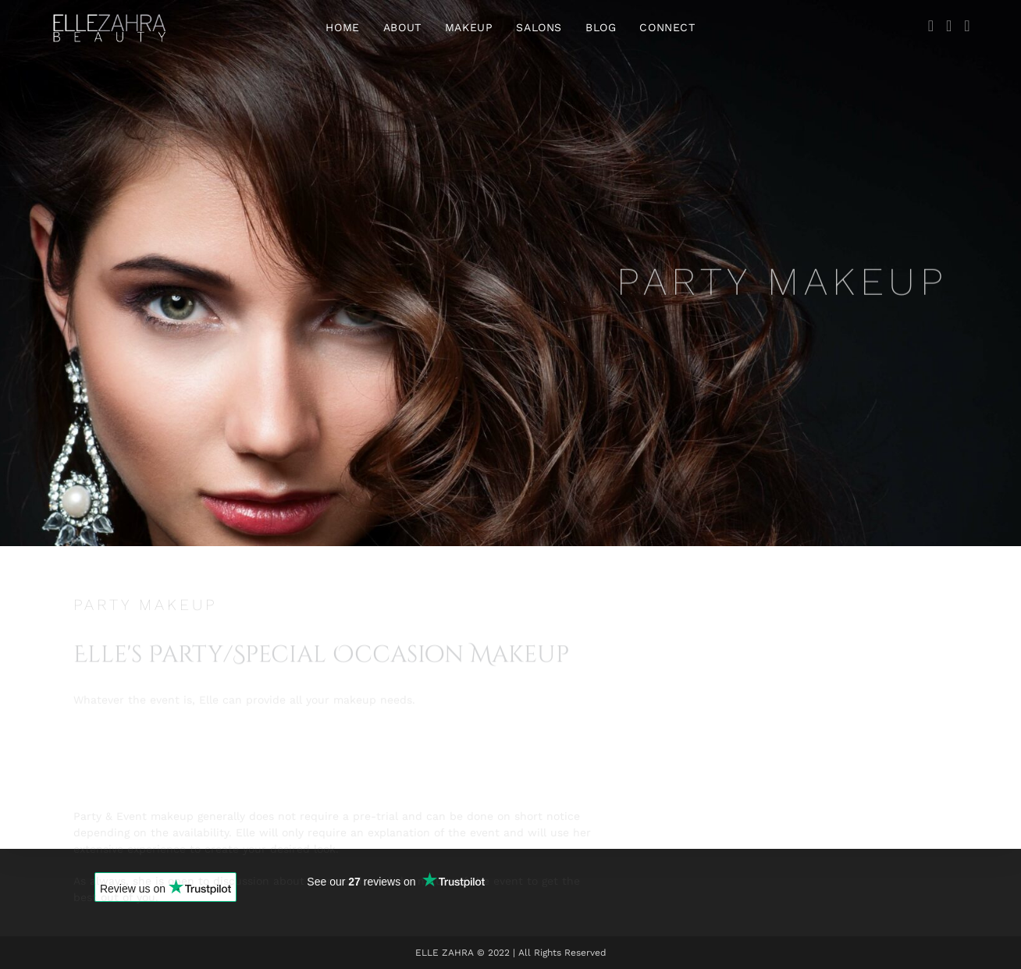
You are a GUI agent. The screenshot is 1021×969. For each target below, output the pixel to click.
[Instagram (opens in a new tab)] (949, 26)
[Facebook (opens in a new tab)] (931, 26)
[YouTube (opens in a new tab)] (967, 26)
